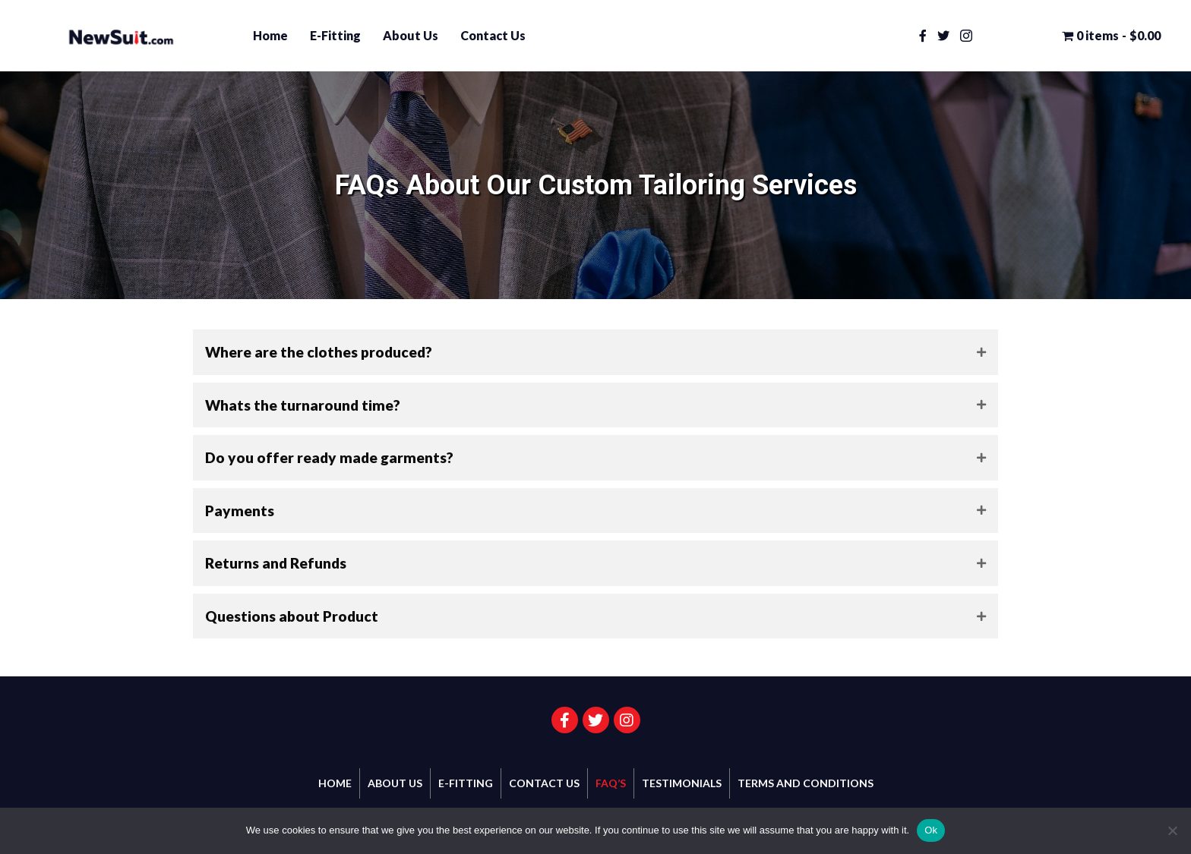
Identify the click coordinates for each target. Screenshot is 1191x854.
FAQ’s (611, 783)
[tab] (595, 352)
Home (270, 35)
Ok (930, 830)
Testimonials (682, 783)
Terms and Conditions (806, 783)
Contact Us (493, 35)
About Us (410, 35)
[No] (1172, 830)
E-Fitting (335, 35)
